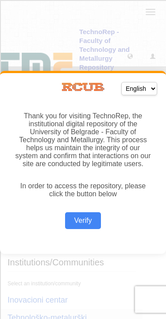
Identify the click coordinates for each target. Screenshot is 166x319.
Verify (83, 220)
